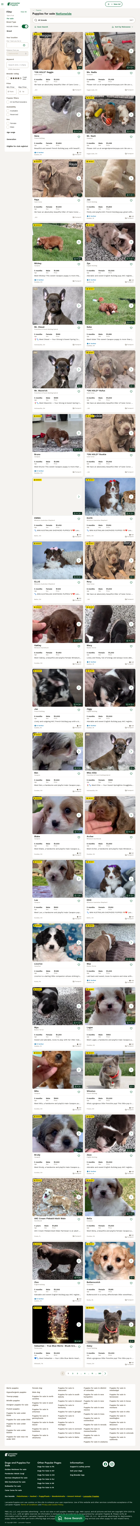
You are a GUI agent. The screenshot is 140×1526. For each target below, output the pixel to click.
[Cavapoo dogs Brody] (57, 1133)
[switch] (17, 35)
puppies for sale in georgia (69, 1412)
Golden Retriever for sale (15, 1469)
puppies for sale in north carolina (42, 1397)
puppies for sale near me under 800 (17, 1438)
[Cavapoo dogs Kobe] (110, 306)
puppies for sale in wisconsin (66, 1389)
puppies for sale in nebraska (92, 1436)
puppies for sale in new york (94, 1402)
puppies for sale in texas (120, 1401)
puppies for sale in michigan (66, 1423)
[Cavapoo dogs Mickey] (57, 242)
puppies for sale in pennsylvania (40, 1417)
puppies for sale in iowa (94, 1414)
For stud (12, 26)
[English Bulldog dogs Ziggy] (110, 688)
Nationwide (64, 13)
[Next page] (105, 1373)
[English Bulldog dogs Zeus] (110, 1133)
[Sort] (122, 27)
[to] (23, 152)
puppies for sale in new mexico (94, 1408)
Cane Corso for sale (13, 1490)
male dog (36, 1392)
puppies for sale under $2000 (16, 1431)
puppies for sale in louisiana (40, 1430)
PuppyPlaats (44, 1496)
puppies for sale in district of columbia (95, 1389)
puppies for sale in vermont (70, 1429)
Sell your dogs (76, 1471)
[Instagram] (112, 1464)
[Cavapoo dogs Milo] (57, 1070)
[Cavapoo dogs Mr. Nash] (110, 115)
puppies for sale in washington (118, 1417)
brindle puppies (13, 1401)
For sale (12, 21)
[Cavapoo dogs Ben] (57, 751)
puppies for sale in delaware (118, 1423)
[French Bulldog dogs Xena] (57, 115)
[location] (17, 105)
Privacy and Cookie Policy (52, 1505)
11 (92, 1373)
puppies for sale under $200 (16, 1414)
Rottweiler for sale (13, 1486)
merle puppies (12, 1388)
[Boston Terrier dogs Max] (110, 942)
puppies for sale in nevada (95, 1425)
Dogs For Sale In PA (45, 1467)
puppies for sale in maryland (66, 1417)
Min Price (10, 147)
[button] (57, 51)
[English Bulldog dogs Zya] (110, 242)
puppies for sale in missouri (70, 1401)
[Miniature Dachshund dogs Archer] (110, 815)
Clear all (24, 12)
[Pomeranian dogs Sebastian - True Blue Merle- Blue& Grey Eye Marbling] (57, 1325)
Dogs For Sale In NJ (45, 1479)
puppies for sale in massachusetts (92, 1430)
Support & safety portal (80, 1467)
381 (99, 1373)
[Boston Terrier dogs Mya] (57, 1006)
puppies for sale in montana (118, 1406)
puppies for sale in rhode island (43, 1423)
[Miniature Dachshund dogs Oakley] (57, 624)
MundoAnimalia (58, 1496)
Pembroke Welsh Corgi (14, 1474)
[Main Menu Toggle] (2, 4)
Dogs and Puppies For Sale (17, 1464)
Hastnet (33, 1496)
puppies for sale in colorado (122, 1433)
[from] (11, 152)
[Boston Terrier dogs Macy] (110, 624)
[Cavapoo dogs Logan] (110, 1006)
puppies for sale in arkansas (40, 1410)
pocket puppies (13, 1409)
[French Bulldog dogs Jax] (110, 178)
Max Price (22, 147)
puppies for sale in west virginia (42, 1404)
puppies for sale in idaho (68, 1437)
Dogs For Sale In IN (45, 1487)
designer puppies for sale (17, 1405)
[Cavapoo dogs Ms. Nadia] (110, 51)
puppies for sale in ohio (120, 1412)
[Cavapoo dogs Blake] (57, 815)
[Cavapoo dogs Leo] (57, 879)
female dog (37, 1388)
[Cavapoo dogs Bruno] (57, 433)
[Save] (79, 73)
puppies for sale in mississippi (118, 1389)
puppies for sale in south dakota (68, 1396)
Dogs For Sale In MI (45, 1483)
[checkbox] (7, 50)
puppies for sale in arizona (121, 1429)
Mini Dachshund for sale (15, 1482)
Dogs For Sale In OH (46, 1475)
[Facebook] (105, 1464)
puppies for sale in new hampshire (94, 1396)
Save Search (41, 27)
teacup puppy (12, 1396)
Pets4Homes (22, 1496)
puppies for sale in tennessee (118, 1396)
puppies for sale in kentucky (66, 1406)
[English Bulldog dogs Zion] (57, 1261)
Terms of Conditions (29, 1505)
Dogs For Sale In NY (45, 1471)
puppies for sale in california (118, 1438)
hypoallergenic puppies (16, 1392)
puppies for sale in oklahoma (40, 1436)
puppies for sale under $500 (16, 1425)
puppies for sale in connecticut (92, 1419)
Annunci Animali (74, 1496)
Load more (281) (15, 93)
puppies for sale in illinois (69, 1433)
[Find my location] (24, 105)
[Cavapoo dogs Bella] (110, 1197)
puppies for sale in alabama (96, 1442)
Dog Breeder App (77, 1475)
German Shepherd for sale (16, 1478)
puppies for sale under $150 (18, 1420)
